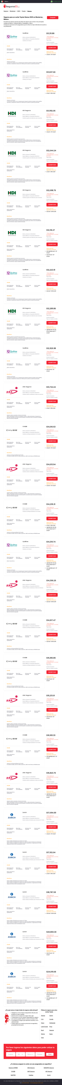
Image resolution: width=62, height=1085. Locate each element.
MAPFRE (13, 1075)
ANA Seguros (31, 1068)
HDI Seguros (48, 1071)
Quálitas (31, 1075)
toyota (23, 11)
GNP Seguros (31, 1071)
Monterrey (12, 11)
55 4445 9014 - (26, 1082)
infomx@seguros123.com (36, 1082)
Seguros (6, 11)
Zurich (49, 1075)
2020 (18, 11)
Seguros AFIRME (13, 1068)
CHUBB (13, 1071)
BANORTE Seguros (49, 1068)
